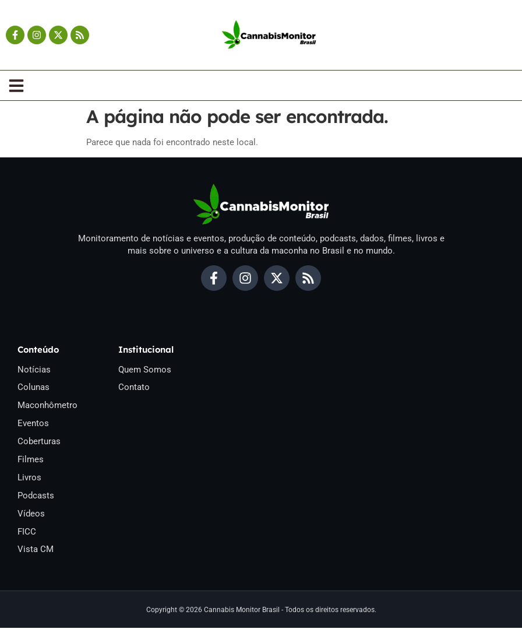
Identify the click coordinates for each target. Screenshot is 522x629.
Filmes (30, 460)
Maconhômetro (47, 405)
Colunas (33, 387)
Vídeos (31, 514)
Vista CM (35, 550)
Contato (134, 387)
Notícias (34, 369)
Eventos (33, 424)
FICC (26, 532)
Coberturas (39, 442)
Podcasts (35, 496)
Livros (29, 478)
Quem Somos (144, 369)
